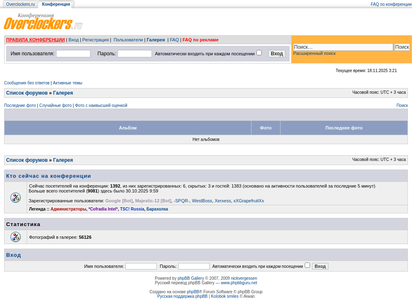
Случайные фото (55, 105)
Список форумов (27, 93)
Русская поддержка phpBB (182, 296)
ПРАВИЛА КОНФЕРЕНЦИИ (35, 39)
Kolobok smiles (224, 296)
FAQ (174, 39)
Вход (73, 39)
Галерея (156, 39)
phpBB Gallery (191, 278)
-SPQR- (182, 200)
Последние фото (20, 105)
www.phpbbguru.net (239, 283)
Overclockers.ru (20, 4)
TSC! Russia (132, 209)
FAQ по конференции (391, 4)
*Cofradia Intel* (103, 209)
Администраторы (68, 209)
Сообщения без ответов (27, 83)
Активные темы (67, 83)
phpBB (193, 292)
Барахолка (157, 209)
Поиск (402, 105)
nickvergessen (244, 278)
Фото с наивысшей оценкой (101, 105)
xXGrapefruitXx (248, 200)
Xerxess (223, 200)
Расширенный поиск (314, 53)
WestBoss (202, 200)
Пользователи (128, 39)
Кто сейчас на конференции (48, 176)
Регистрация (95, 39)
